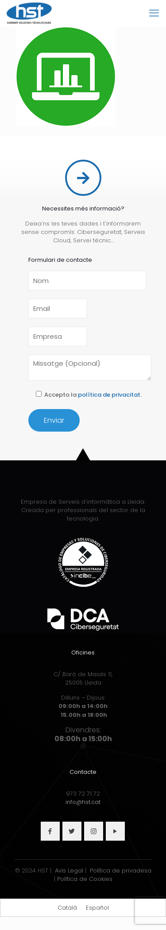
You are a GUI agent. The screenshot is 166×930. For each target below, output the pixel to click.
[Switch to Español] (97, 907)
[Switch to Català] (67, 907)
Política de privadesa (120, 870)
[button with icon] (50, 831)
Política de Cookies (84, 879)
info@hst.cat (83, 802)
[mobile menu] (154, 13)
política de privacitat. (110, 394)
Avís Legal (69, 870)
